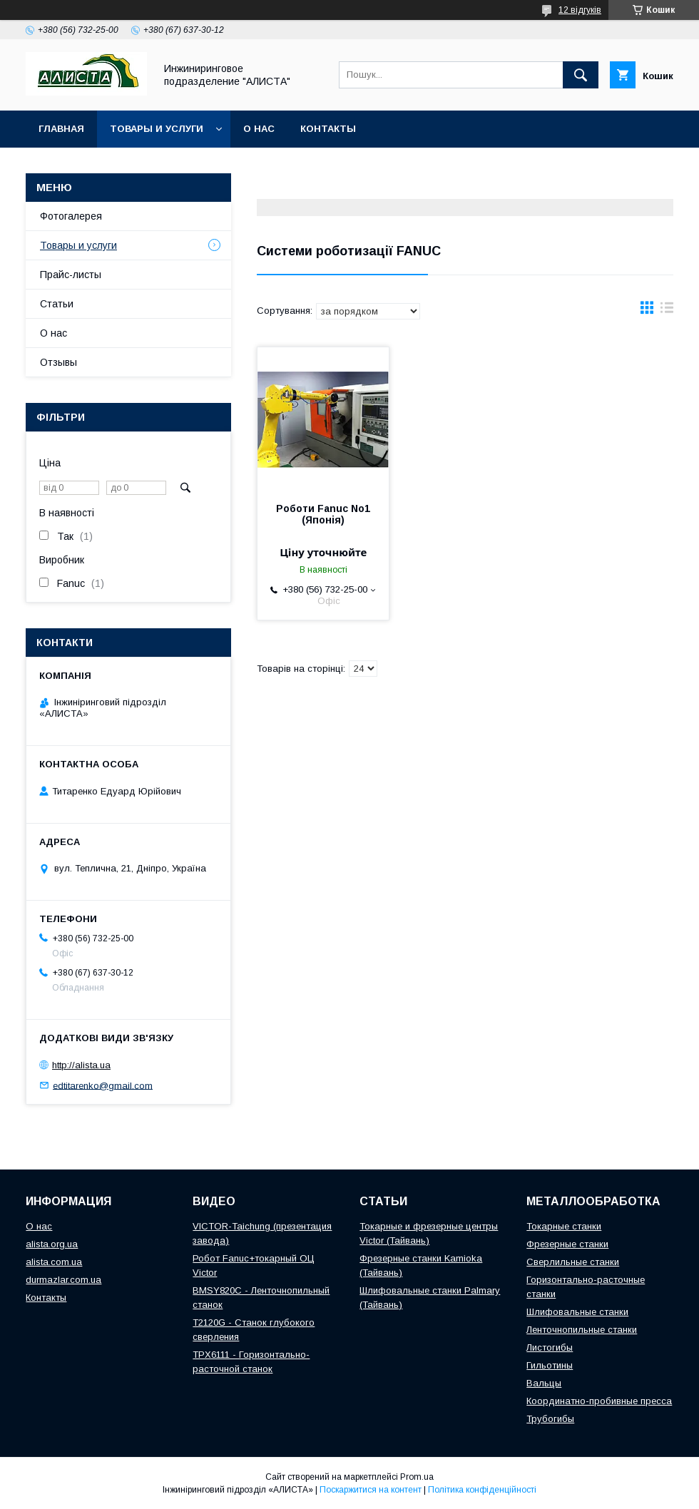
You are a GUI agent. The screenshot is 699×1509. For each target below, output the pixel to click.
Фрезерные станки (567, 1244)
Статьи (56, 304)
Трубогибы (550, 1418)
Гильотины (549, 1365)
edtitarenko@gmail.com (103, 1085)
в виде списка (666, 311)
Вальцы (543, 1383)
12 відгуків (579, 10)
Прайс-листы (70, 274)
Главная (61, 128)
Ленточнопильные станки (581, 1329)
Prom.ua (417, 1477)
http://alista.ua (81, 1065)
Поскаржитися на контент (371, 1490)
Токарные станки (563, 1226)
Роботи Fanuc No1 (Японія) (323, 514)
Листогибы (549, 1347)
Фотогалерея (71, 216)
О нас (259, 128)
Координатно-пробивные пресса (599, 1401)
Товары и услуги (156, 128)
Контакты (328, 128)
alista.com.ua (54, 1262)
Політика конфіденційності (482, 1490)
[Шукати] (580, 74)
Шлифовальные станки (577, 1311)
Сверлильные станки (572, 1262)
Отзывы (58, 362)
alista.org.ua (52, 1244)
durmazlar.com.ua (63, 1279)
